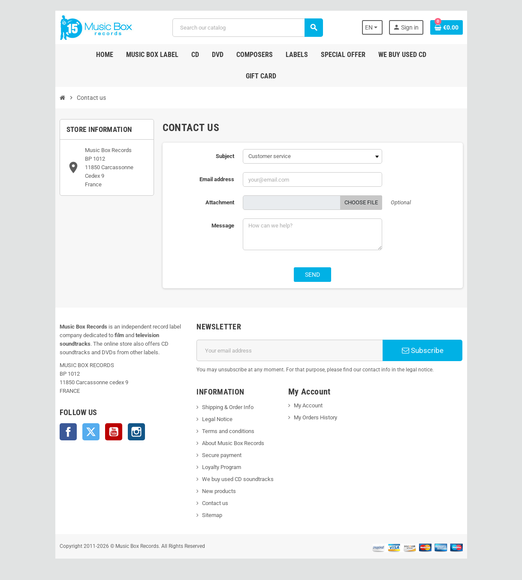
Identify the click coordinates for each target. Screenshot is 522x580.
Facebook (68, 431)
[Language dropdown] (372, 27)
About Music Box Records (233, 443)
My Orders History (315, 417)
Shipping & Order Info (227, 407)
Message (222, 225)
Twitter (91, 431)
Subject (225, 156)
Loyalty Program (221, 467)
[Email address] (289, 350)
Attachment (219, 202)
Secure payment (221, 455)
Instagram (136, 431)
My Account (308, 405)
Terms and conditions (228, 431)
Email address (216, 179)
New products (219, 491)
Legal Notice (217, 419)
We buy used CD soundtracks (238, 479)
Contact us (215, 503)
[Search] (247, 27)
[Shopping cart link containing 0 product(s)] (446, 27)
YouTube (113, 431)
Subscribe (423, 350)
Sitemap (212, 515)
